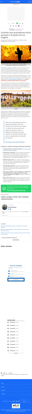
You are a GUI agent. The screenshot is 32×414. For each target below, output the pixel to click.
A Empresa (3, 393)
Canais (2, 383)
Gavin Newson (25, 197)
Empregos (3, 390)
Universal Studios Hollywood (15, 79)
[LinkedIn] (8, 209)
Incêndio (15, 197)
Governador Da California (6, 199)
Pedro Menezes (12, 29)
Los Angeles (9, 67)
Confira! (3, 212)
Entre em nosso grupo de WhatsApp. (16, 190)
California (3, 197)
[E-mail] (10, 209)
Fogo (20, 197)
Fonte (13, 23)
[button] (10, 26)
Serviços (2, 386)
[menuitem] (16, 382)
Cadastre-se (16, 279)
